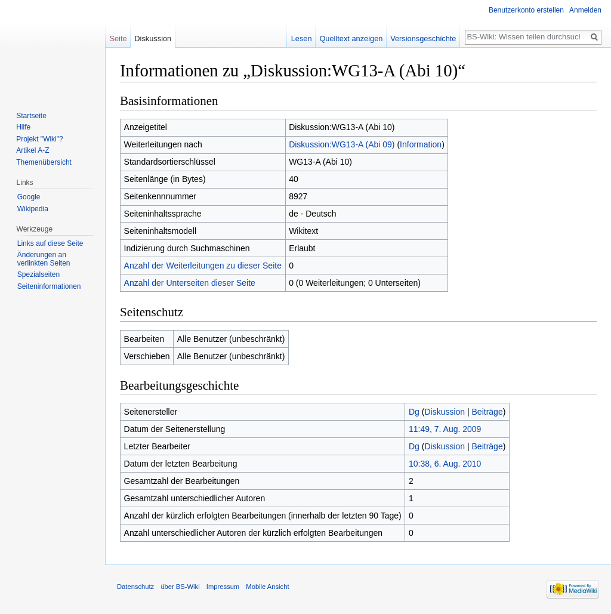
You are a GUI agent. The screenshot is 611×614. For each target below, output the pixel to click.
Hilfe (23, 127)
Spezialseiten (38, 274)
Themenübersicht (44, 162)
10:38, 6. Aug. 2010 (445, 463)
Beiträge (487, 411)
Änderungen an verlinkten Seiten (43, 259)
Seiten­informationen (49, 286)
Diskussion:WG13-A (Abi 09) (341, 144)
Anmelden (585, 10)
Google (29, 197)
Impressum (222, 586)
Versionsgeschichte (423, 38)
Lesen (301, 38)
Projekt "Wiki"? (39, 139)
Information (421, 144)
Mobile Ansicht (267, 586)
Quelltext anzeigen (350, 38)
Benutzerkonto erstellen (526, 10)
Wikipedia (32, 209)
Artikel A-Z (32, 150)
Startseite (31, 116)
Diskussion (444, 411)
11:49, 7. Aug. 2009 (445, 429)
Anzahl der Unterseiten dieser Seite (189, 283)
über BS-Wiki (180, 586)
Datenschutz (135, 586)
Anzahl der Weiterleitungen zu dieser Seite (203, 265)
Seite (117, 38)
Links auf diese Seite (50, 243)
